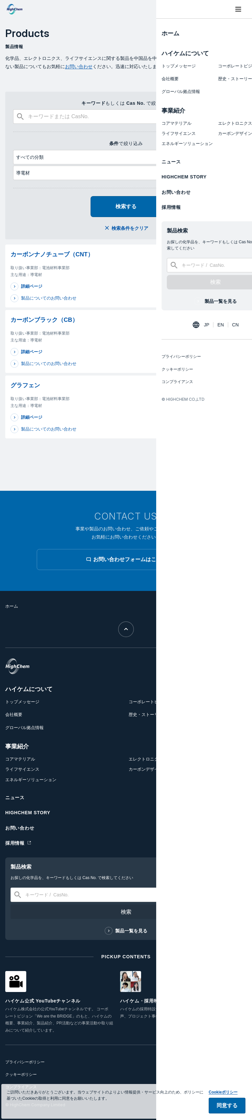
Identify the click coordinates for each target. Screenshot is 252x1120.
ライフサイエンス (22, 769)
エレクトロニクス (146, 759)
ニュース (15, 797)
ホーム (11, 606)
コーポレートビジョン (150, 701)
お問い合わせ (79, 66)
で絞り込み (126, 143)
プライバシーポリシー (25, 1062)
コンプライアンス (21, 1087)
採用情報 (15, 843)
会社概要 (13, 714)
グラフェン (25, 385)
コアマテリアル (20, 759)
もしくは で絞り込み (126, 103)
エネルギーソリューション (30, 779)
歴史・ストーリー (146, 714)
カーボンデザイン (146, 769)
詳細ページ (31, 286)
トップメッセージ (22, 701)
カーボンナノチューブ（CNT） (52, 254)
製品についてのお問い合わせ (48, 298)
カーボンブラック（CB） (44, 320)
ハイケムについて (28, 689)
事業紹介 (17, 746)
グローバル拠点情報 (24, 727)
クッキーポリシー (21, 1074)
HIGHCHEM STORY (27, 812)
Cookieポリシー (223, 1106)
